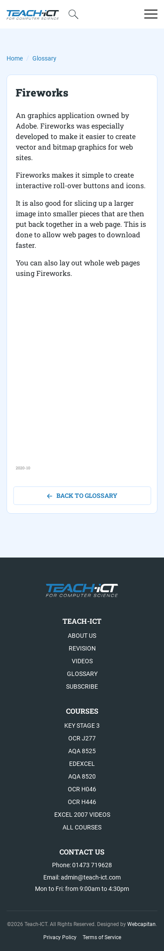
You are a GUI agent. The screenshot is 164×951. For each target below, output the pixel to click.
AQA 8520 (82, 776)
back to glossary (82, 495)
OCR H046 (82, 789)
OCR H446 (82, 801)
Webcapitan (141, 924)
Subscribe (82, 686)
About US (82, 635)
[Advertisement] (82, 382)
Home (15, 58)
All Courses (82, 827)
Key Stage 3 (82, 725)
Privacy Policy (60, 937)
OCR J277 (82, 738)
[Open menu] (150, 14)
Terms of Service (102, 937)
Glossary (44, 58)
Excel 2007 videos (82, 814)
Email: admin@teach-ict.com (82, 877)
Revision (82, 648)
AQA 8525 (82, 750)
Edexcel (82, 763)
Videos (82, 661)
